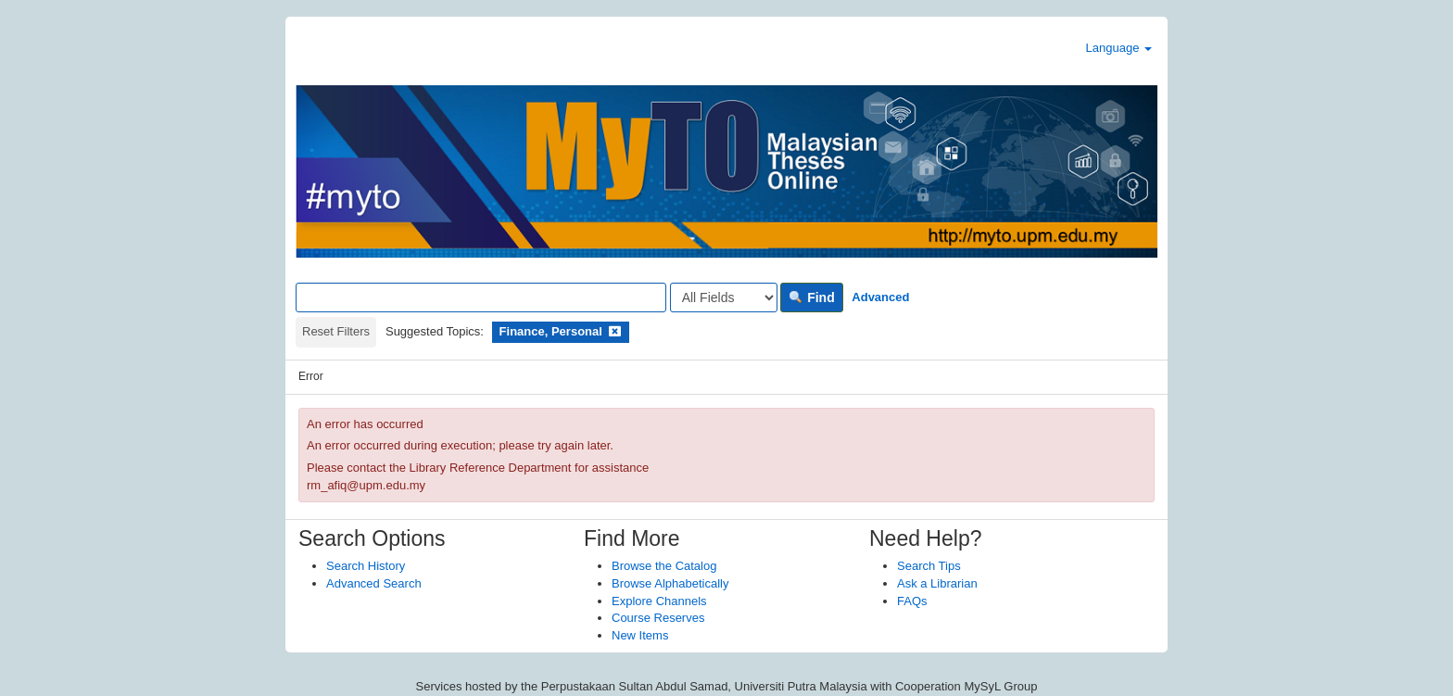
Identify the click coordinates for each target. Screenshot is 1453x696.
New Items (640, 635)
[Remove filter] (615, 331)
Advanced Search (374, 583)
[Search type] (723, 297)
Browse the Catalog (664, 566)
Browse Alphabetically (670, 583)
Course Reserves (658, 618)
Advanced (880, 297)
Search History (365, 566)
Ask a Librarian (937, 583)
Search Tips (929, 566)
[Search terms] (481, 297)
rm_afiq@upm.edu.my (366, 485)
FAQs (912, 601)
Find (811, 297)
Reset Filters (336, 331)
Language (1119, 48)
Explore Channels (659, 601)
